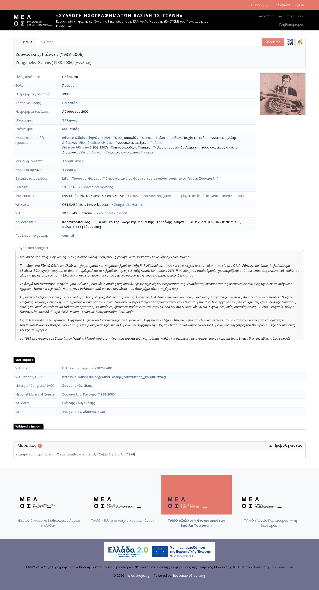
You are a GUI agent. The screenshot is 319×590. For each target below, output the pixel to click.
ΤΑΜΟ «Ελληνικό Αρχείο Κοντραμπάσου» (122, 520)
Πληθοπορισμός (291, 24)
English (299, 5)
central (68, 235)
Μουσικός (70, 129)
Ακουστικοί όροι (291, 16)
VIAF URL (22, 368)
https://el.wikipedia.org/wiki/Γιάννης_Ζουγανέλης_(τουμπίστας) (114, 377)
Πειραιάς (69, 103)
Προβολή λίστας (285, 445)
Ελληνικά (283, 5)
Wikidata (21, 204)
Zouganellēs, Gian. (77, 385)
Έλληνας (69, 120)
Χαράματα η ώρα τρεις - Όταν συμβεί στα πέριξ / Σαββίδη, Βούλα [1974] (75, 454)
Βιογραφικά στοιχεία (31, 248)
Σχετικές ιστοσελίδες (31, 178)
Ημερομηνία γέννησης (32, 94)
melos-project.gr (138, 575)
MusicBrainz (24, 196)
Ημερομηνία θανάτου (31, 111)
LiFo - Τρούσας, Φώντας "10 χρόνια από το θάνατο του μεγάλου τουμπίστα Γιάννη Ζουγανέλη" (140, 178)
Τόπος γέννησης (28, 103)
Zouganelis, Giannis (128, 204)
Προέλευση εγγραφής (32, 235)
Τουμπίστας (72, 161)
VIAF (18, 213)
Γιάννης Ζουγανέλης (97, 187)
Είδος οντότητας (28, 77)
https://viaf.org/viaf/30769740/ (87, 368)
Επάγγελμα (23, 129)
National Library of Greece (34, 394)
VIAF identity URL (28, 377)
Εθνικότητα (23, 120)
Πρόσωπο (273, 42)
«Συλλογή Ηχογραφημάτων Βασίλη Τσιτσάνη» (119, 15)
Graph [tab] (46, 42)
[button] (270, 445)
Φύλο (19, 85)
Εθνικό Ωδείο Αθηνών (81, 137)
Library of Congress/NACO (35, 385)
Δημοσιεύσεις (26, 222)
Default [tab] (24, 42)
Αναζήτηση (267, 16)
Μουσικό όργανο (28, 169)
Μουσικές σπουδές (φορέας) (30, 140)
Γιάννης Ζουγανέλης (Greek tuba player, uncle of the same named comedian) (188, 196)
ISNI (18, 411)
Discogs (21, 187)
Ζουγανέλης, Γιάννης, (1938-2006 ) (89, 394)
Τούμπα (156, 142)
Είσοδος (259, 5)
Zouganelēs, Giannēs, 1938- (84, 411)
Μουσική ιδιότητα (29, 161)
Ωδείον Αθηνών (75, 147)
